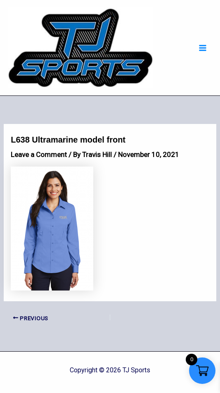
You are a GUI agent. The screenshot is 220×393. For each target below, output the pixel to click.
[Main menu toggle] (203, 48)
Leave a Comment (39, 154)
